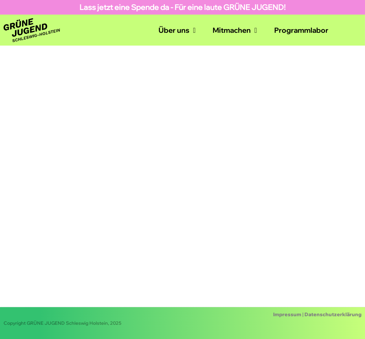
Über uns (176, 30)
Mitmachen (235, 30)
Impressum (287, 314)
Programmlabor (301, 30)
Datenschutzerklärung (332, 314)
